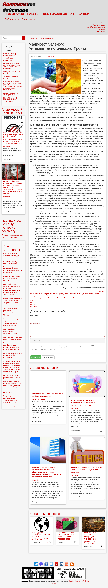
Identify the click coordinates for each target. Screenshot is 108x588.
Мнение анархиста (47, 38)
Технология (68, 298)
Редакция (51, 56)
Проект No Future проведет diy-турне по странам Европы (12, 278)
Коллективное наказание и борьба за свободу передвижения (12, 355)
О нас (54, 583)
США (32, 300)
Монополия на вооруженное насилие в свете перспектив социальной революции (86, 469)
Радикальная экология (55, 296)
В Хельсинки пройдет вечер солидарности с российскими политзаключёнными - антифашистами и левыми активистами (13, 138)
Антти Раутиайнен (38, 399)
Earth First (33, 306)
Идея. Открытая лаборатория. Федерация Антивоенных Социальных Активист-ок (91, 538)
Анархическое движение (38, 298)
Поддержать (28, 19)
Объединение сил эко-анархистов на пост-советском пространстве (66, 536)
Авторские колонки (44, 367)
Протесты (60, 298)
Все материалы (11, 248)
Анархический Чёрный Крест (12, 111)
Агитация (84, 14)
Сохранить (35, 357)
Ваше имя (34, 315)
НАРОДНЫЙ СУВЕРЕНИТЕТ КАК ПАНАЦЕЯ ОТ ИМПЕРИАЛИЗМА (41, 536)
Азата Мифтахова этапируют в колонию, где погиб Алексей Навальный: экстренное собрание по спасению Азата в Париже (13, 187)
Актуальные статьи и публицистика (56, 294)
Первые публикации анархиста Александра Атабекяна (11, 256)
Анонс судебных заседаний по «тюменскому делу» (10, 331)
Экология (76, 298)
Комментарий (35, 323)
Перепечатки (34, 38)
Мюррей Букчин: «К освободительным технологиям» (10, 99)
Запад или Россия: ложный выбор (12, 72)
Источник (101, 291)
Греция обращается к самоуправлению (10, 93)
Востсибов (74, 408)
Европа (32, 302)
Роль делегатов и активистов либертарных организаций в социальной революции (83, 402)
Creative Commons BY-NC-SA (79, 581)
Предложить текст (14, 14)
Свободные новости (45, 513)
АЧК (73, 14)
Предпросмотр (48, 357)
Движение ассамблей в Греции (11, 77)
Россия (32, 304)
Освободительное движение (78, 294)
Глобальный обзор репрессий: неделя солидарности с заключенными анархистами (9, 57)
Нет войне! (32, 14)
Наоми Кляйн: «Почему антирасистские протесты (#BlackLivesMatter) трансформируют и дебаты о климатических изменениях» (12, 86)
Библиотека (12, 19)
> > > (14, 406)
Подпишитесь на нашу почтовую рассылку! (12, 226)
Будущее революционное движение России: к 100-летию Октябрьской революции (12, 66)
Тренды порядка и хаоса (54, 14)
